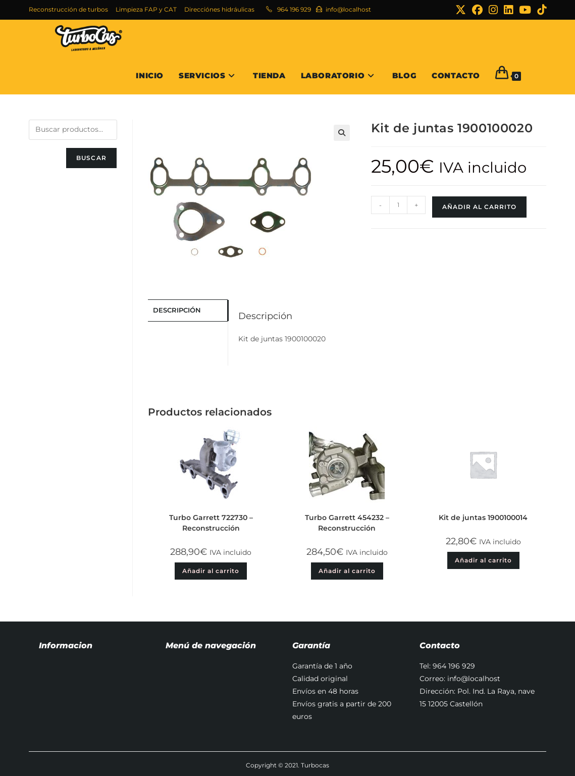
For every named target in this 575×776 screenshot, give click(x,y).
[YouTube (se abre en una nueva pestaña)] (525, 10)
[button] (342, 133)
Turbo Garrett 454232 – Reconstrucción (347, 523)
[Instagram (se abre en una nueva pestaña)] (493, 10)
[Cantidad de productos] (398, 205)
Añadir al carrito (479, 207)
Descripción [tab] (177, 310)
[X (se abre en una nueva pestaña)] (460, 10)
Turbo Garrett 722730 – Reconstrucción (211, 523)
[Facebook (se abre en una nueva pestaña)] (477, 10)
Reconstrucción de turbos (68, 9)
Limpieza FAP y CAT (146, 9)
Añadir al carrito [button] (210, 571)
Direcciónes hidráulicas (219, 9)
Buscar (91, 158)
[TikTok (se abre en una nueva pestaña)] (540, 10)
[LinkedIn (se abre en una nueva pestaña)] (508, 10)
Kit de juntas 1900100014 (483, 517)
